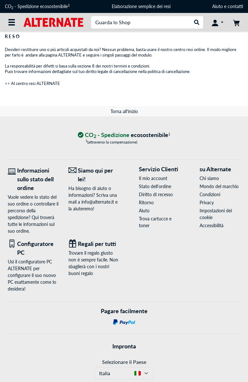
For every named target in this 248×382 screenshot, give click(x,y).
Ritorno (146, 202)
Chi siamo (209, 178)
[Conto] (217, 22)
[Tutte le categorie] (11, 22)
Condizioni (210, 194)
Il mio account (153, 178)
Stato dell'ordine (155, 186)
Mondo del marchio (219, 186)
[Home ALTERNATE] (53, 21)
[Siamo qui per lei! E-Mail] (93, 175)
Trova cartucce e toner (155, 222)
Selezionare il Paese (124, 362)
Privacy (207, 202)
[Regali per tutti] (93, 243)
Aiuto (217, 6)
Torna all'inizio (124, 111)
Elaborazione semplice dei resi (141, 6)
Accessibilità (211, 225)
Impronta (124, 346)
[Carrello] (236, 22)
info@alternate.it (97, 202)
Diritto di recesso (156, 194)
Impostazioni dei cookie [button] (216, 214)
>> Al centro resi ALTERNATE (32, 83)
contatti (235, 6)
